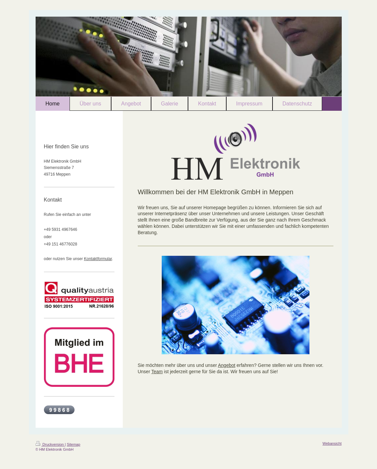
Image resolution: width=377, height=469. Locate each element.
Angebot (226, 365)
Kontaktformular (98, 258)
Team (157, 371)
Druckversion (50, 444)
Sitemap (73, 444)
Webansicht (331, 443)
